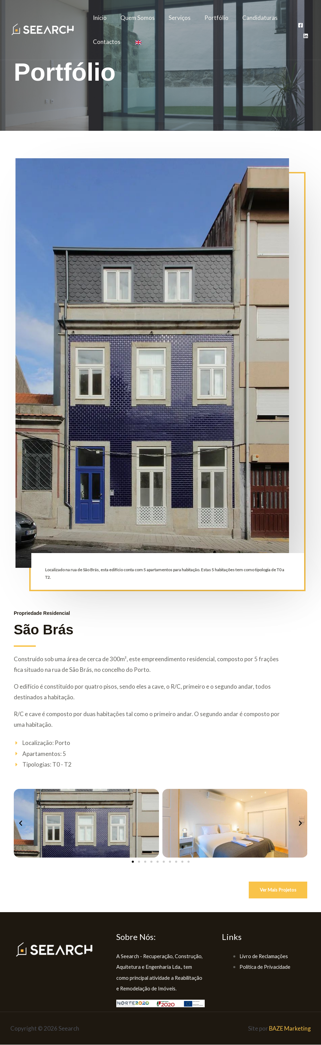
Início (99, 17)
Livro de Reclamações (263, 956)
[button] (20, 823)
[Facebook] (299, 25)
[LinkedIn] (304, 35)
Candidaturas (250, 17)
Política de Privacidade (264, 967)
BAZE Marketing (289, 1028)
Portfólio (209, 17)
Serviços (174, 17)
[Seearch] (43, 29)
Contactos (105, 41)
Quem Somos (134, 17)
